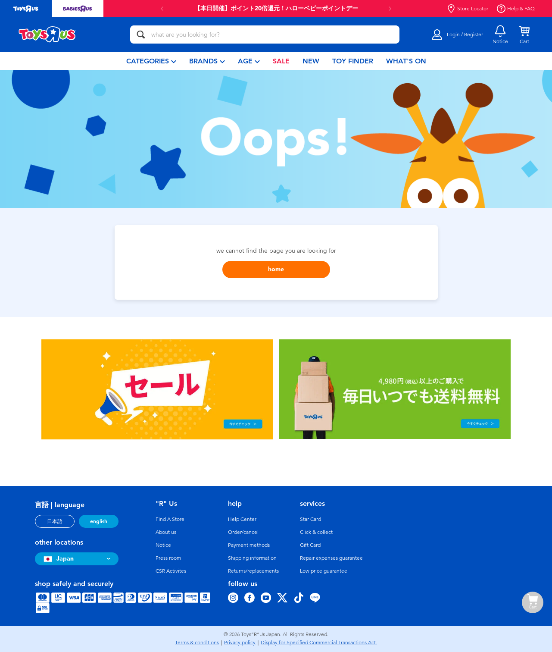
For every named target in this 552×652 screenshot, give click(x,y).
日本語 (54, 521)
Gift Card (310, 545)
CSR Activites (171, 571)
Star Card (310, 519)
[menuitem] (151, 61)
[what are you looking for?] (265, 34)
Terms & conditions (197, 642)
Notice (163, 545)
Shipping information (252, 558)
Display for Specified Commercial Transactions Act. (319, 642)
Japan (57, 558)
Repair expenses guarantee (331, 558)
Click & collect (316, 532)
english (98, 521)
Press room (168, 558)
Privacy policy (240, 642)
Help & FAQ (516, 8)
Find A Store (170, 519)
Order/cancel (243, 532)
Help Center (242, 519)
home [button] (276, 269)
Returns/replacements (253, 571)
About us (166, 532)
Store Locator (467, 8)
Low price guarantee (323, 571)
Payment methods (249, 545)
